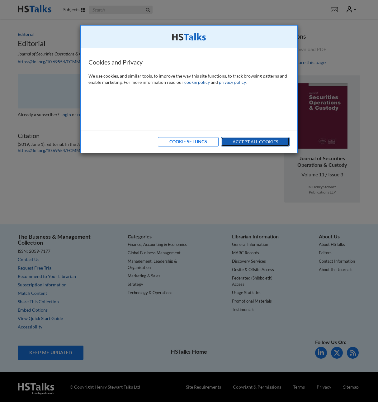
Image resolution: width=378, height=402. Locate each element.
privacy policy (232, 82)
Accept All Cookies (255, 141)
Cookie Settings (188, 141)
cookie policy (197, 82)
